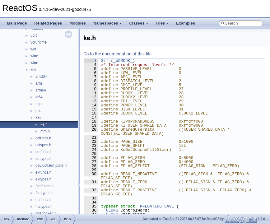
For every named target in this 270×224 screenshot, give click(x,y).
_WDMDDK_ (123, 60)
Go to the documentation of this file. (118, 53)
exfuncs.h (43, 172)
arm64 (40, 90)
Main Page (17, 23)
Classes (138, 23)
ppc (38, 111)
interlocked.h (46, 213)
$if (104, 60)
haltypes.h (44, 206)
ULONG (112, 210)
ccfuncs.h (43, 138)
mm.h (45, 131)
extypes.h (43, 179)
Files (162, 23)
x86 (38, 117)
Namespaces (107, 23)
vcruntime (38, 42)
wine (34, 56)
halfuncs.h (44, 200)
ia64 (39, 97)
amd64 (41, 76)
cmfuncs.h (44, 152)
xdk (33, 70)
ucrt (33, 35)
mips (39, 104)
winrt (34, 63)
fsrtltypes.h (44, 193)
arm (38, 83)
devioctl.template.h (51, 165)
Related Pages (48, 23)
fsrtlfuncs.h (44, 186)
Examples (185, 23)
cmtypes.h (44, 158)
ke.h (44, 124)
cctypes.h (43, 145)
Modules (77, 23)
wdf (33, 49)
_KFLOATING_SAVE (155, 206)
